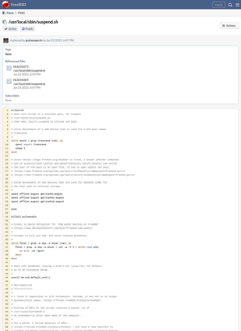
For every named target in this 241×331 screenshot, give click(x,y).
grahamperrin (34, 40)
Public (29, 29)
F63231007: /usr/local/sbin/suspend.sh (29, 82)
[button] (237, 4)
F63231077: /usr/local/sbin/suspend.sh (29, 68)
